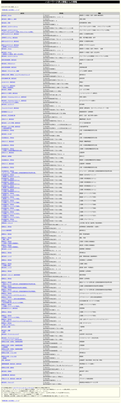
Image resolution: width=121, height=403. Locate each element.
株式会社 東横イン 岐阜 (9, 19)
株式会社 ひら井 (6, 134)
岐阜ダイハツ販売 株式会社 (10, 93)
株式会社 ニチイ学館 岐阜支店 (11, 123)
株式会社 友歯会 (6, 371)
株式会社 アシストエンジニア (10, 334)
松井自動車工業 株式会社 (9, 78)
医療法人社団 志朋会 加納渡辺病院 (12, 341)
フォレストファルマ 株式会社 (10, 108)
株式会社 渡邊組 (6, 89)
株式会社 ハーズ (6, 249)
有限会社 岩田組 (6, 156)
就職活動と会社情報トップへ (10, 10)
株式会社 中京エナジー (8, 63)
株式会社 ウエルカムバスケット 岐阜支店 (14, 97)
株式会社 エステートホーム (10, 26)
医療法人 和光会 (6, 226)
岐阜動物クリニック (7, 111)
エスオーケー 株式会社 (8, 82)
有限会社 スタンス (7, 223)
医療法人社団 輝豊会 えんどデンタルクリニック (16, 74)
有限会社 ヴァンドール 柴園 (10, 71)
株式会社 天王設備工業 (8, 115)
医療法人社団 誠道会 (8, 367)
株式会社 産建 (6, 326)
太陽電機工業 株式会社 (8, 375)
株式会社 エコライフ (8, 104)
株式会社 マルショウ (8, 382)
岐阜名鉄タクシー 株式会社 (10, 308)
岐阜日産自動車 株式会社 (9, 60)
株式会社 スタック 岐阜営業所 (11, 275)
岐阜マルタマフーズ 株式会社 (10, 34)
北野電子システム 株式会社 (10, 37)
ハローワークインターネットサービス (23, 387)
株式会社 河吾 (6, 22)
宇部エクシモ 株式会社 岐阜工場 (11, 378)
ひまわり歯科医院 (6, 230)
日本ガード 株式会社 (8, 119)
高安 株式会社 (6, 360)
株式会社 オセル (6, 15)
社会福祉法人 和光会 (8, 130)
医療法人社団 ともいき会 (9, 352)
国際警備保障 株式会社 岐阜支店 (11, 364)
